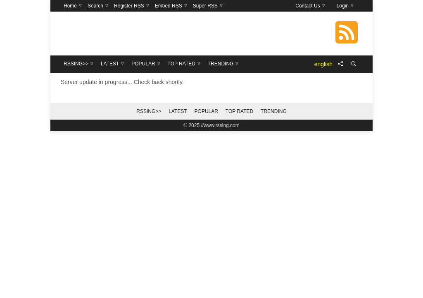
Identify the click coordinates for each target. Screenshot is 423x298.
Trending (274, 111)
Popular (206, 111)
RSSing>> (148, 111)
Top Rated (239, 111)
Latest (178, 111)
